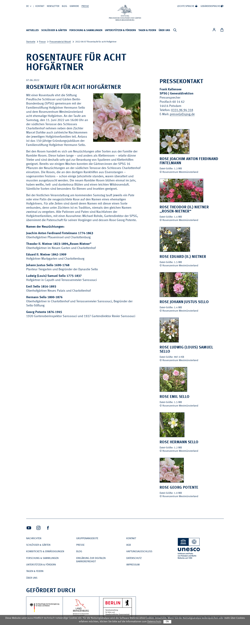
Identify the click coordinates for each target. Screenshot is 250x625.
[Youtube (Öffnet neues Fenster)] (29, 528)
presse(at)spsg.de (182, 114)
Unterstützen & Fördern (120, 30)
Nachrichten (33, 538)
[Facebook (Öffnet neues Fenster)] (48, 528)
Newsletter (53, 6)
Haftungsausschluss (139, 551)
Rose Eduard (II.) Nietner (183, 257)
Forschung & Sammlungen (85, 30)
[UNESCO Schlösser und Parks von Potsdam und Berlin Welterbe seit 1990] (189, 548)
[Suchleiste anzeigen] (175, 30)
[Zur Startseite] (125, 13)
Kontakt (39, 6)
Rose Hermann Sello (179, 442)
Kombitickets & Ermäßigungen (45, 551)
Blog (64, 6)
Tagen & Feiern (147, 30)
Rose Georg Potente (179, 488)
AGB (128, 545)
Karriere (74, 6)
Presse (85, 6)
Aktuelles (32, 30)
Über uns (164, 30)
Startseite (30, 42)
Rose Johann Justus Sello (184, 302)
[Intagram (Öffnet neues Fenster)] (38, 528)
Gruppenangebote (87, 538)
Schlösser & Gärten (54, 30)
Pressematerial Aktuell (60, 42)
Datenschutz (134, 558)
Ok (167, 621)
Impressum (133, 565)
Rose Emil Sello (175, 397)
